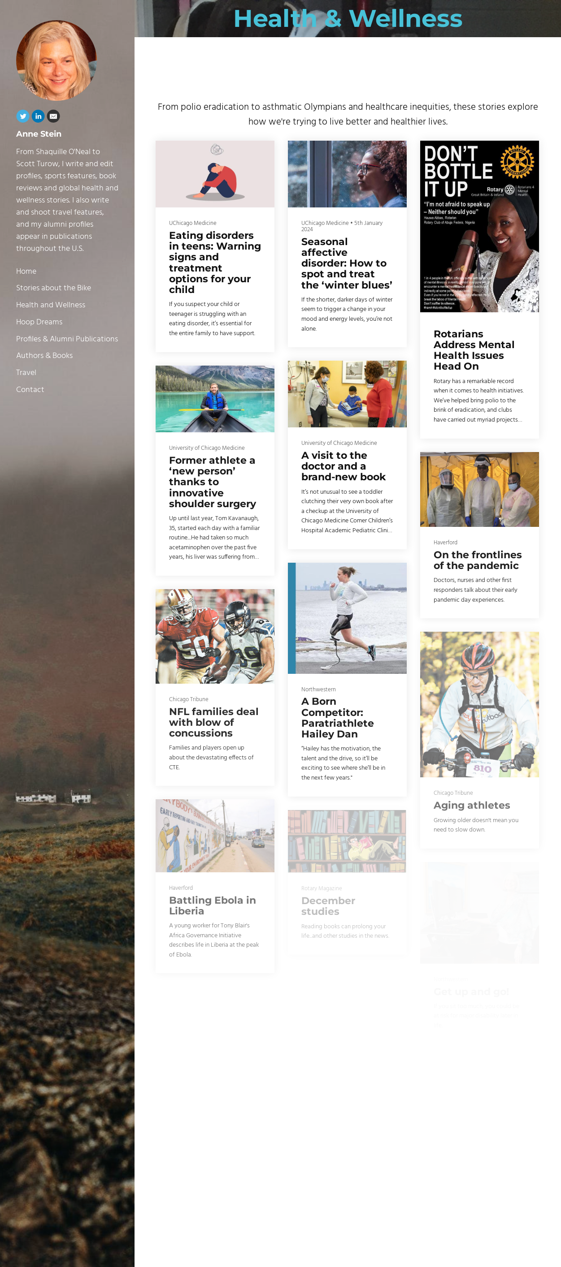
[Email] (53, 118)
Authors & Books (44, 355)
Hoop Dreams (39, 322)
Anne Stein (38, 134)
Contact (30, 390)
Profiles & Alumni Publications (67, 339)
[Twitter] (23, 118)
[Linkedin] (38, 118)
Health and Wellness (50, 305)
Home (26, 271)
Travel (26, 372)
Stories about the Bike (53, 288)
